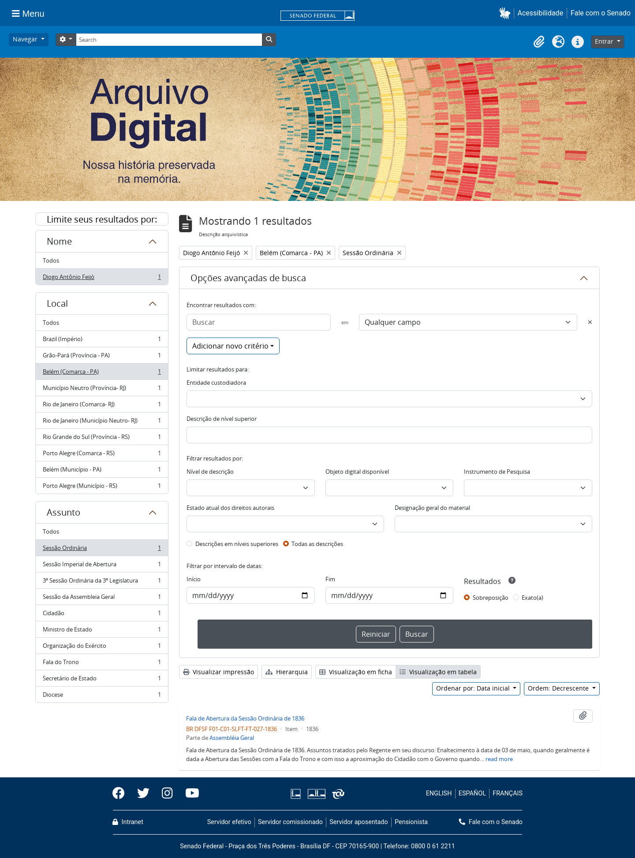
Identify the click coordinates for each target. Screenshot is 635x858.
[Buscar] (259, 322)
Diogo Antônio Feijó (101, 278)
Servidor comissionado (290, 822)
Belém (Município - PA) (101, 471)
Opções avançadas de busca (248, 278)
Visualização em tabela (438, 672)
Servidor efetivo (229, 822)
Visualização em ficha (355, 672)
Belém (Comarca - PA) (101, 373)
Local (57, 303)
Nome (59, 241)
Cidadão (101, 615)
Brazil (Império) (101, 340)
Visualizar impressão (218, 672)
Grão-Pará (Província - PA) (101, 357)
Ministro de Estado (101, 631)
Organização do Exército (101, 647)
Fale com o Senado (601, 13)
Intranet (127, 822)
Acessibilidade (541, 13)
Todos (51, 260)
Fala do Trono (101, 663)
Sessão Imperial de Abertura (101, 566)
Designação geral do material (432, 508)
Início (194, 579)
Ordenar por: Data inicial (474, 688)
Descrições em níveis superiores (236, 544)
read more (499, 759)
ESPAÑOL (472, 793)
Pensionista (411, 822)
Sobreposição (490, 598)
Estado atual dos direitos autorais (230, 508)
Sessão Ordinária (101, 549)
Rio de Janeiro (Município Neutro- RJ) (101, 422)
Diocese (101, 696)
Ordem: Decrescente (559, 688)
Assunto (63, 512)
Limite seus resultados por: (102, 219)
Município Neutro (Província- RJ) (101, 389)
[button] (506, 13)
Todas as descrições (317, 544)
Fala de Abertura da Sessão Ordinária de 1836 (245, 718)
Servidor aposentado (358, 822)
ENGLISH (439, 793)
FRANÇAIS (508, 793)
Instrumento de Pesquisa (497, 471)
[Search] (169, 39)
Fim (330, 579)
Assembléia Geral (231, 738)
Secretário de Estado (101, 680)
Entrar (605, 41)
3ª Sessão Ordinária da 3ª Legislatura (101, 582)
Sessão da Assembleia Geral (101, 598)
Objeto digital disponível (357, 471)
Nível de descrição (210, 471)
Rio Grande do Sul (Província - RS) (101, 438)
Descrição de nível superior (222, 419)
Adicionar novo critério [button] (230, 346)
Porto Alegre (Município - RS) (101, 487)
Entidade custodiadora (216, 382)
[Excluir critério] (590, 322)
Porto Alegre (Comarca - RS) (101, 455)
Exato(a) (532, 598)
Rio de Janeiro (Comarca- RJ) (101, 406)
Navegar (26, 39)
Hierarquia (286, 672)
